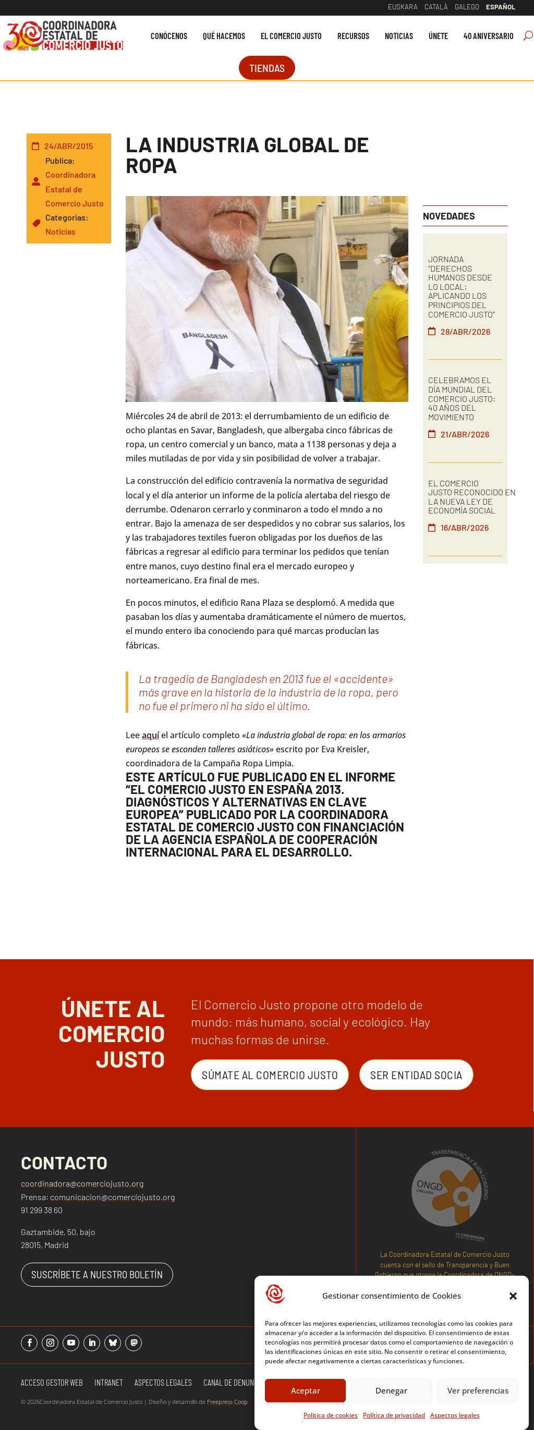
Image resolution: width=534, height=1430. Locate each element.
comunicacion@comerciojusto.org (112, 1197)
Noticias (60, 231)
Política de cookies (331, 1424)
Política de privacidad (394, 1424)
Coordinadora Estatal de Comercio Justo (74, 188)
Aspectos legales (455, 1424)
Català (436, 7)
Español (500, 7)
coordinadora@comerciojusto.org (82, 1183)
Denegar (391, 1400)
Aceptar (305, 1400)
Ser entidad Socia (416, 1074)
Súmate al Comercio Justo (270, 1074)
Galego (467, 7)
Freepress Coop (227, 1401)
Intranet (108, 1382)
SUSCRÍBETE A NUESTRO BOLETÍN (97, 1274)
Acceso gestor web (52, 1382)
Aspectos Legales (163, 1382)
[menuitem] (169, 36)
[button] (513, 1305)
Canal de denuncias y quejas (250, 1382)
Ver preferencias (477, 1400)
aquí (150, 735)
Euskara (403, 7)
